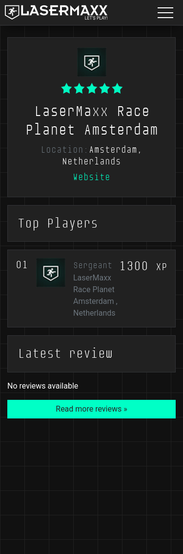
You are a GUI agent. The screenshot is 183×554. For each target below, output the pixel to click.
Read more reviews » (91, 409)
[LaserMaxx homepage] (56, 12)
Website (91, 177)
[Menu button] (165, 12)
